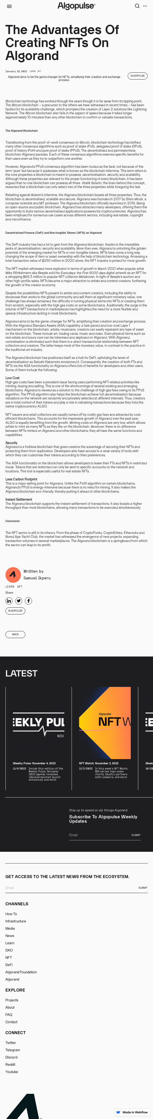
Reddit (10, 1065)
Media (10, 928)
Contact (11, 1022)
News (9, 936)
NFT (8, 958)
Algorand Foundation (21, 972)
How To (11, 914)
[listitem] (38, 738)
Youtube (11, 1072)
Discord (11, 1057)
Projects (11, 1000)
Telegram (12, 1050)
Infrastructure (15, 921)
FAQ (8, 1015)
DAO (9, 950)
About (9, 1007)
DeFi (9, 965)
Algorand (12, 979)
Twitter (10, 1043)
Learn (9, 943)
